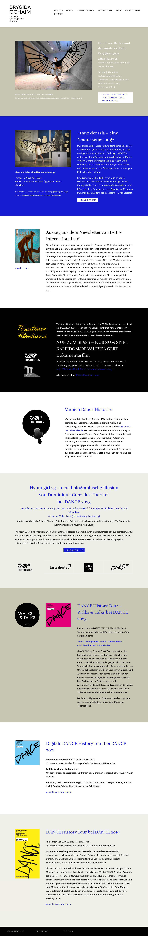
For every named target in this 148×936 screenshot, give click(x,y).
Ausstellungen (84, 11)
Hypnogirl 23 (75, 550)
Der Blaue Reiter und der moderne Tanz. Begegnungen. (114, 97)
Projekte (58, 11)
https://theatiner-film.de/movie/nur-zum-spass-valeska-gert (85, 369)
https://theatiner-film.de (88, 375)
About (119, 11)
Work (69, 11)
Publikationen (105, 11)
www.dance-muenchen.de (58, 904)
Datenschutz (41, 931)
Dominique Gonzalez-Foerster (78, 494)
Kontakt (58, 14)
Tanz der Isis (88, 200)
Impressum (68, 931)
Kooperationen (133, 11)
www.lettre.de (22, 268)
